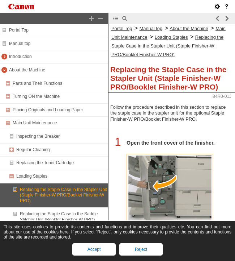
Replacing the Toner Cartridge (45, 162)
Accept (94, 249)
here (64, 232)
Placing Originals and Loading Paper (48, 109)
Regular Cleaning (33, 149)
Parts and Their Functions (37, 83)
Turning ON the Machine (36, 96)
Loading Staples (31, 176)
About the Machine (27, 69)
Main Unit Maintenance (35, 122)
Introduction (20, 56)
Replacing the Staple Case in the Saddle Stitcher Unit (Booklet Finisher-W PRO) (59, 216)
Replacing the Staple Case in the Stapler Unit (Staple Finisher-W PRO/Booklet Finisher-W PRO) (63, 195)
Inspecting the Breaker (38, 136)
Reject (141, 249)
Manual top (19, 43)
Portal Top (19, 30)
